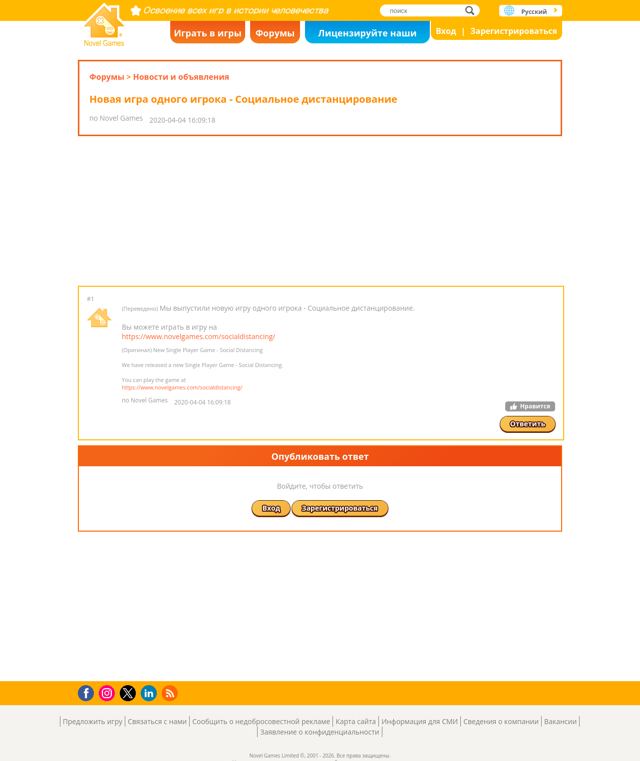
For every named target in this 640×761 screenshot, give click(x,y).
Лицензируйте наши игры (367, 35)
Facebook (88, 692)
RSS (171, 693)
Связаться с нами (157, 721)
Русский (534, 11)
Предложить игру (92, 721)
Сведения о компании (501, 721)
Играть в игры (208, 33)
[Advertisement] (320, 211)
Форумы (275, 33)
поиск (472, 10)
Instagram (108, 692)
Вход (446, 30)
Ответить (527, 423)
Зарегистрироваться (513, 30)
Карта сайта (355, 721)
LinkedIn (150, 693)
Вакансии (560, 721)
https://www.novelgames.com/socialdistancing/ (198, 336)
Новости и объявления (181, 76)
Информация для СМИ (419, 721)
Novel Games (104, 21)
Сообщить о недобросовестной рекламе (261, 721)
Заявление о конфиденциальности (319, 732)
